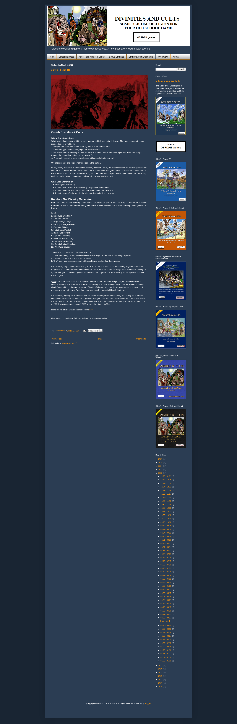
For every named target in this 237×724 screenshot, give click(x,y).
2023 (160, 470)
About (176, 57)
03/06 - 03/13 (166, 629)
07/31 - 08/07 (166, 551)
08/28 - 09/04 (166, 536)
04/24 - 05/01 (166, 600)
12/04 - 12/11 (166, 487)
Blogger (147, 703)
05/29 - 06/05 (166, 583)
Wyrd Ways (163, 57)
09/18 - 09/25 (166, 526)
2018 (160, 676)
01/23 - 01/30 (166, 650)
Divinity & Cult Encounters (141, 57)
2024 (160, 466)
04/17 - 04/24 (166, 604)
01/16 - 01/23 (166, 654)
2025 (160, 462)
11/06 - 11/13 (166, 501)
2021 (160, 665)
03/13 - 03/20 (166, 625)
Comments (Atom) (69, 343)
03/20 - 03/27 (166, 618)
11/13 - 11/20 (166, 497)
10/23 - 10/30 (166, 508)
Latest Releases (66, 57)
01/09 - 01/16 (166, 657)
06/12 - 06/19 (166, 575)
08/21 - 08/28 (166, 540)
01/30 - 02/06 (166, 647)
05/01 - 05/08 (166, 597)
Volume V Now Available (168, 81)
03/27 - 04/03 (166, 614)
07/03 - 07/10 (166, 565)
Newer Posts (57, 339)
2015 (160, 687)
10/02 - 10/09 (166, 519)
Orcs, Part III (60, 70)
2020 (160, 669)
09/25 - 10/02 (166, 522)
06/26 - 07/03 (166, 568)
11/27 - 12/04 (166, 490)
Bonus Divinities (116, 57)
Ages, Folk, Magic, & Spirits (92, 57)
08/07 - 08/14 (166, 547)
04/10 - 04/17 (166, 607)
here (91, 310)
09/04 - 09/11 (166, 533)
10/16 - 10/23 (166, 512)
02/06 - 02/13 (166, 643)
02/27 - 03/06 (166, 632)
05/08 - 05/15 (166, 593)
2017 (160, 679)
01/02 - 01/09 (166, 661)
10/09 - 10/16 (166, 515)
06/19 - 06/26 (166, 572)
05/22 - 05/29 (166, 586)
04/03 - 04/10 (166, 611)
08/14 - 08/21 (166, 543)
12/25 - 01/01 (166, 476)
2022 (160, 473)
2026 (160, 459)
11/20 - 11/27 (166, 494)
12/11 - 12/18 (166, 483)
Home (51, 57)
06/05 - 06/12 (166, 579)
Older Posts (141, 339)
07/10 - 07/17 (166, 561)
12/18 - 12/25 (166, 480)
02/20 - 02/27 (166, 636)
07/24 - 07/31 (166, 554)
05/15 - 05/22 (166, 589)
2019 (160, 672)
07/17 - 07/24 (166, 558)
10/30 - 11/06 (166, 505)
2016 (160, 683)
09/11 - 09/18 (166, 529)
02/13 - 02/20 (166, 640)
